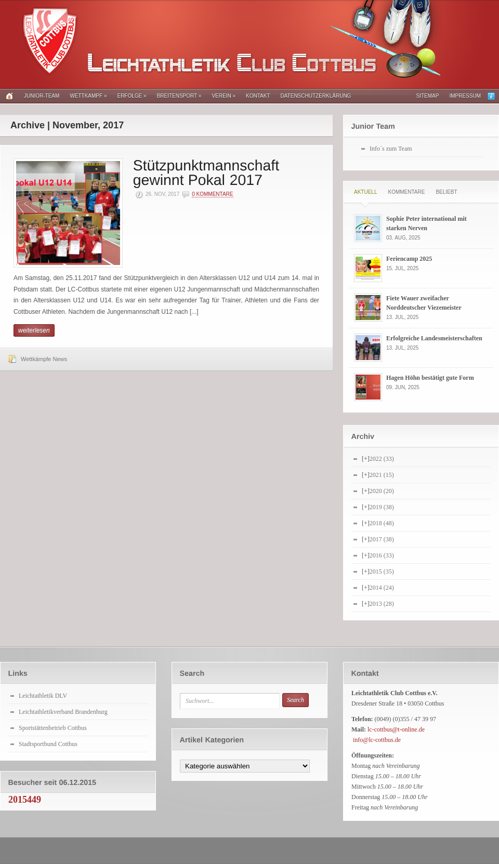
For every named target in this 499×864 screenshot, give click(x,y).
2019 (382, 507)
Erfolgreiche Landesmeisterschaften (434, 338)
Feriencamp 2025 (409, 258)
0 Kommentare (212, 194)
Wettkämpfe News (44, 359)
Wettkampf (88, 96)
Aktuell (365, 192)
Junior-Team (41, 96)
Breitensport (179, 96)
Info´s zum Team (391, 148)
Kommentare (406, 192)
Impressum (465, 96)
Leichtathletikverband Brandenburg (63, 711)
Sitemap (427, 96)
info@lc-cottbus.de (377, 739)
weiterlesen (34, 330)
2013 (382, 603)
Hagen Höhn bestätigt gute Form (430, 377)
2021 (382, 474)
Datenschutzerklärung (315, 96)
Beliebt (446, 192)
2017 (382, 539)
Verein (223, 96)
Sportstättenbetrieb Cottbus (53, 728)
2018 (382, 523)
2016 (382, 555)
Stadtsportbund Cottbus (48, 744)
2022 (382, 458)
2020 (382, 491)
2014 (382, 587)
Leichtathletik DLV (43, 695)
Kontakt (258, 96)
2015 (382, 571)
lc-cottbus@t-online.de (396, 729)
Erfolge (131, 96)
